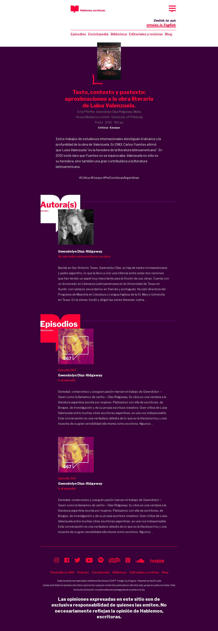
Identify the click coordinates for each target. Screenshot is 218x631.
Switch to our (161, 23)
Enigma (132, 580)
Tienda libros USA (62, 572)
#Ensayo (96, 177)
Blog (168, 34)
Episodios (78, 34)
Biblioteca (119, 34)
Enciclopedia (98, 34)
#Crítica (84, 177)
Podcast (83, 572)
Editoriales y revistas (146, 34)
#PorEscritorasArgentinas (121, 177)
